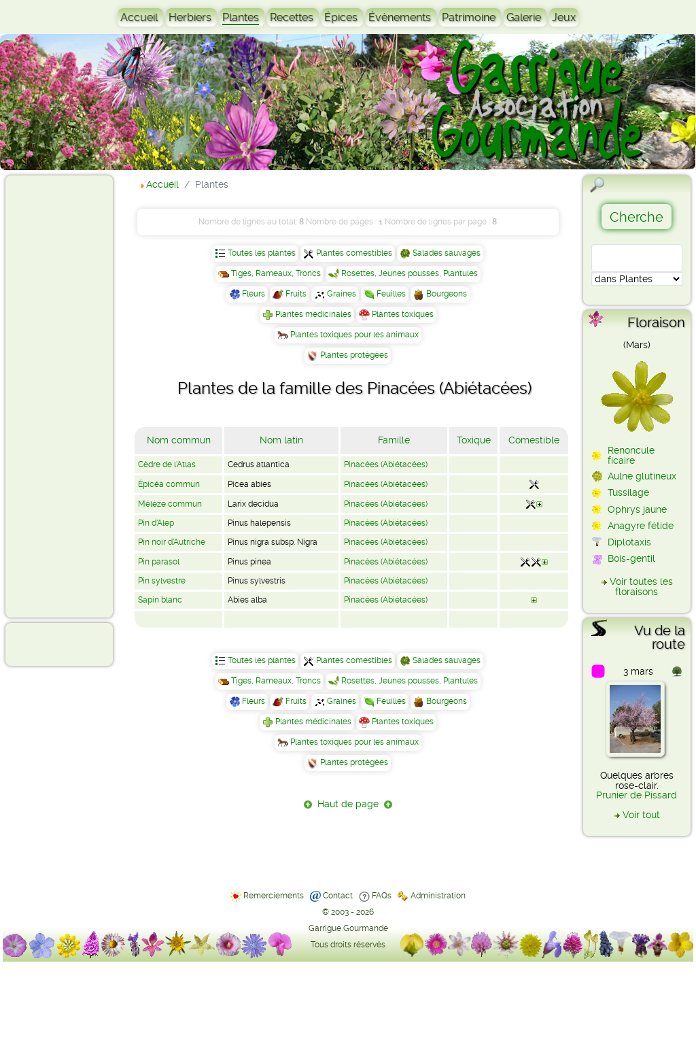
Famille (394, 440)
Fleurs (253, 294)
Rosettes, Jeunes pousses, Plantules (409, 273)
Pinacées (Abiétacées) (386, 464)
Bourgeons (446, 294)
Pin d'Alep (156, 523)
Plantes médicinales (313, 314)
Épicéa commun (169, 484)
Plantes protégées (354, 355)
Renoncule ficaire (631, 455)
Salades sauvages (447, 253)
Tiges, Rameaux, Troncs (276, 273)
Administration (438, 895)
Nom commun (179, 440)
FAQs (382, 895)
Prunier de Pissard (636, 795)
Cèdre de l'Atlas (167, 464)
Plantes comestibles (354, 253)
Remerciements (273, 895)
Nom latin (281, 440)
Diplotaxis (629, 542)
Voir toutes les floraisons (641, 586)
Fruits (296, 294)
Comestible (533, 440)
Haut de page (348, 803)
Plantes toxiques (403, 314)
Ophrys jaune (637, 509)
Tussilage (628, 492)
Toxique (474, 440)
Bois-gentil (631, 558)
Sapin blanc (160, 600)
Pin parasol (158, 562)
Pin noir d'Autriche (171, 542)
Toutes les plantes (262, 253)
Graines (341, 294)
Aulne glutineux (642, 476)
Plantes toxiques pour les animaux (354, 334)
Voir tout (641, 814)
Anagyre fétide (641, 525)
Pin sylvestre (162, 581)
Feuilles (391, 294)
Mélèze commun (170, 504)
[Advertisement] (65, 396)
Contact (338, 895)
